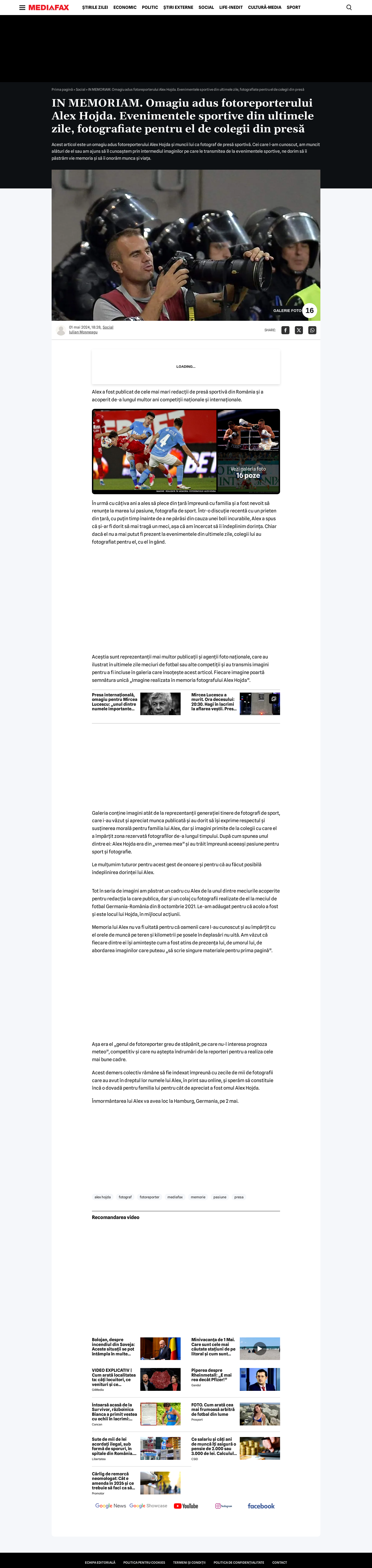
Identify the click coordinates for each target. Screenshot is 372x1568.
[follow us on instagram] (223, 1506)
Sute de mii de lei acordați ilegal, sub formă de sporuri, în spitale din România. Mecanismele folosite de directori (113, 1446)
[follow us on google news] (111, 1506)
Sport (294, 7)
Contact (279, 1563)
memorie (198, 1197)
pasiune (219, 1197)
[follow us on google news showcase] (148, 1506)
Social (206, 7)
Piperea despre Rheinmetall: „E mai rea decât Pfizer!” (211, 1375)
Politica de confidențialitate (239, 1563)
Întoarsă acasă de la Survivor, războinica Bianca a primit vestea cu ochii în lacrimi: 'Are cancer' (114, 1412)
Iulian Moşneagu (83, 332)
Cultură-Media (264, 7)
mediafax (175, 1197)
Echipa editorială (100, 1563)
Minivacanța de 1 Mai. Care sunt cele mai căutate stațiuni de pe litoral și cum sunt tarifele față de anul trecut (213, 1346)
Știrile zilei (95, 7)
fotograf (125, 1197)
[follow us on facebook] (261, 1506)
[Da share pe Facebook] (285, 330)
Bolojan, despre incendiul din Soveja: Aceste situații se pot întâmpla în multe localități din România (114, 1346)
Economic (125, 7)
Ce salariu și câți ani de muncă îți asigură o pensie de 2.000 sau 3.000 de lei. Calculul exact (213, 1446)
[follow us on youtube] (186, 1506)
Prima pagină (62, 89)
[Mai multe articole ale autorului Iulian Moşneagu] (61, 330)
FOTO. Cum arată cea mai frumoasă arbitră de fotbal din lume (213, 1410)
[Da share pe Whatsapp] (312, 330)
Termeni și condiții (189, 1563)
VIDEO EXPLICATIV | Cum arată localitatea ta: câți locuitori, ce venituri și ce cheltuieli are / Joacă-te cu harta (114, 1377)
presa (239, 1197)
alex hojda (103, 1197)
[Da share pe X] (299, 330)
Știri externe (178, 7)
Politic (150, 7)
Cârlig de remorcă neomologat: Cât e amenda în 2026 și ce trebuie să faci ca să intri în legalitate (113, 1481)
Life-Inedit (231, 7)
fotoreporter (149, 1197)
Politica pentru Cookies (144, 1563)
